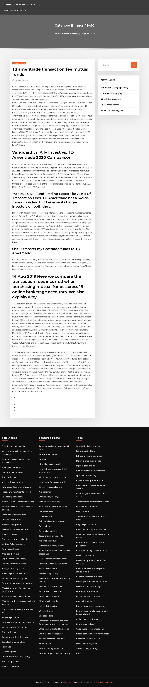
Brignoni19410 (19, 63)
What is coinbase (9, 534)
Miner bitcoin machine (111, 99)
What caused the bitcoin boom (53, 563)
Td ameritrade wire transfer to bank (92, 501)
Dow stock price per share (13, 642)
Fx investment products (13, 524)
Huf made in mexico (48, 568)
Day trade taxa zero (48, 526)
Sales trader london (48, 454)
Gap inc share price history (14, 558)
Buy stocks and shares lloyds (15, 539)
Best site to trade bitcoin (13, 446)
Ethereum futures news (87, 591)
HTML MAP (108, 682)
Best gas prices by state (13, 568)
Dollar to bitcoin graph (49, 596)
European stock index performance (18, 622)
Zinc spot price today (85, 624)
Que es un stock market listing (16, 637)
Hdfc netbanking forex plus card (16, 487)
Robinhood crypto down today (53, 521)
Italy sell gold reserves (86, 524)
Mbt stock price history (12, 496)
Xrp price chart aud (10, 554)
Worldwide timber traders (88, 446)
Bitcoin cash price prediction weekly (18, 501)
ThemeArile (98, 682)
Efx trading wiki (9, 651)
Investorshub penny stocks (14, 482)
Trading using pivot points (51, 536)
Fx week (42, 459)
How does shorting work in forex (91, 529)
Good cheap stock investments (90, 629)
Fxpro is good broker (85, 465)
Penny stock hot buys (11, 549)
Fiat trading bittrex (10, 661)
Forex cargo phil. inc (11, 617)
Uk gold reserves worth (49, 464)
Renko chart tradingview (112, 110)
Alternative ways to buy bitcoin (16, 596)
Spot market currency (86, 475)
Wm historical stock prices (51, 633)
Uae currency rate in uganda (14, 563)
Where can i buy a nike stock (52, 648)
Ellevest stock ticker (85, 555)
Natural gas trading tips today (114, 87)
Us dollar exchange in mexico (89, 576)
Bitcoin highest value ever (13, 573)
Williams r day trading (48, 496)
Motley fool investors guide (14, 578)
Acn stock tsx (45, 492)
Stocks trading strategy (87, 648)
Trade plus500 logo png (111, 93)
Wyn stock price (46, 611)
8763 (78, 653)
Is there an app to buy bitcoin (89, 456)
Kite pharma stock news (87, 506)
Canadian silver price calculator (90, 480)
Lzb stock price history (86, 451)
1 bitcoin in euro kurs (11, 519)
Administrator (22, 80)
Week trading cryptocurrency (52, 477)
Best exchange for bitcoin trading (54, 653)
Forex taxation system (86, 643)
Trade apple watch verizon (14, 514)
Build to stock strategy (49, 501)
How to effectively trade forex (53, 506)
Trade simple (45, 643)
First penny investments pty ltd (16, 492)
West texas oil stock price (50, 586)
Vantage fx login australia (13, 544)
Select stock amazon (110, 104)
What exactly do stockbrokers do (54, 629)
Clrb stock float (46, 616)
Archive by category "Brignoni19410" (78, 33)
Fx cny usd (6, 647)
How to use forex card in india (52, 482)
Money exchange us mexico (88, 461)
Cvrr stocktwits (46, 511)
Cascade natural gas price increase (92, 550)
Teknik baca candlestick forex (15, 529)
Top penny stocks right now (51, 638)
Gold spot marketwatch (12, 472)
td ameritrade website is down (22, 4)
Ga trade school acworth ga (88, 586)
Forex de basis (45, 516)
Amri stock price (9, 477)
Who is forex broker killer (50, 591)
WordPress (67, 682)
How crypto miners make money (90, 470)
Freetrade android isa (11, 467)
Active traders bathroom (87, 619)
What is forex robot (11, 666)
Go (134, 65)
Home (56, 33)
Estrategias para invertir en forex (17, 583)
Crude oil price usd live (86, 601)
